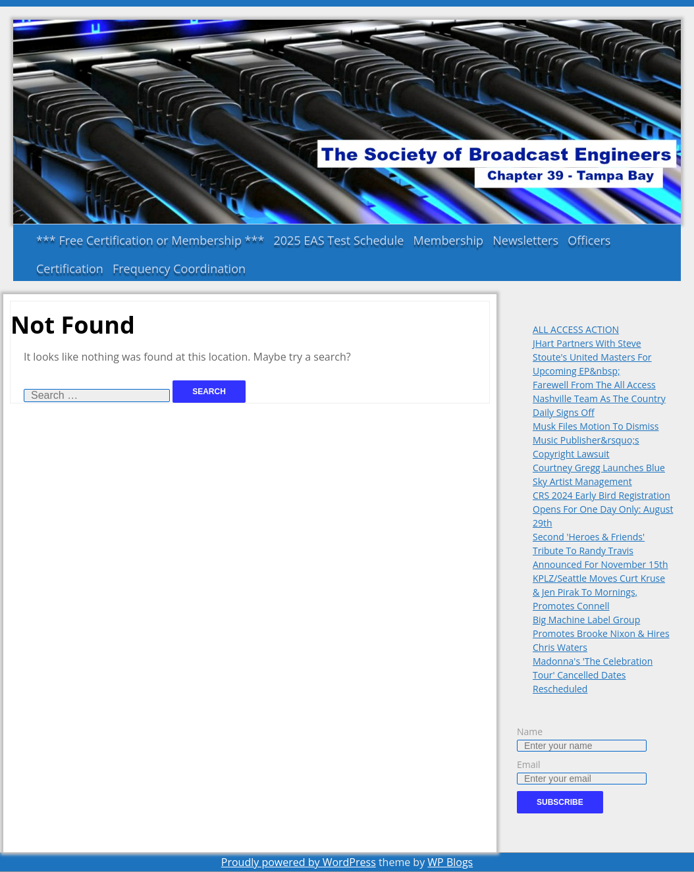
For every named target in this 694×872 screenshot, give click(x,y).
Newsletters (525, 240)
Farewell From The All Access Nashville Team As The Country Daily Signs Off (599, 398)
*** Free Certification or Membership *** (150, 240)
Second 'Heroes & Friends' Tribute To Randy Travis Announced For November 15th (600, 550)
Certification (69, 268)
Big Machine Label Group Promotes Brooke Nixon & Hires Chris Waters (601, 633)
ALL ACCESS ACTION (576, 329)
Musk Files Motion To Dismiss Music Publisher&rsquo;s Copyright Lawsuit (595, 440)
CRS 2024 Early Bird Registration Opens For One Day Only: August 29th (603, 509)
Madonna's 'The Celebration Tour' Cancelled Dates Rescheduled (593, 675)
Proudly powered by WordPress (298, 862)
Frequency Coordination (179, 268)
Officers (589, 240)
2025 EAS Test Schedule (339, 240)
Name (530, 731)
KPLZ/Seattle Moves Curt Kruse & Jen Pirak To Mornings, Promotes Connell (599, 592)
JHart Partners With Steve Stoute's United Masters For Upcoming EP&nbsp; (592, 357)
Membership (448, 240)
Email (529, 764)
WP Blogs (450, 862)
